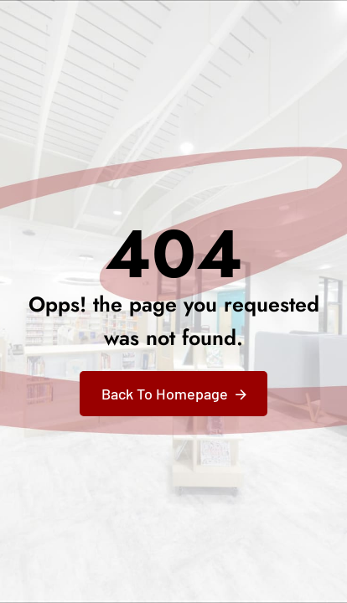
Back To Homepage (164, 393)
